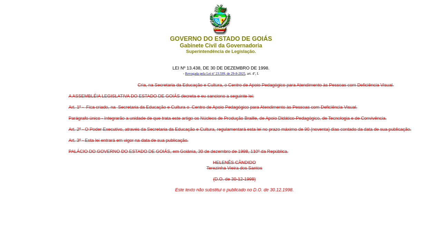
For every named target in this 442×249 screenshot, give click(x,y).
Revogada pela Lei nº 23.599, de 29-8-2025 (215, 73)
